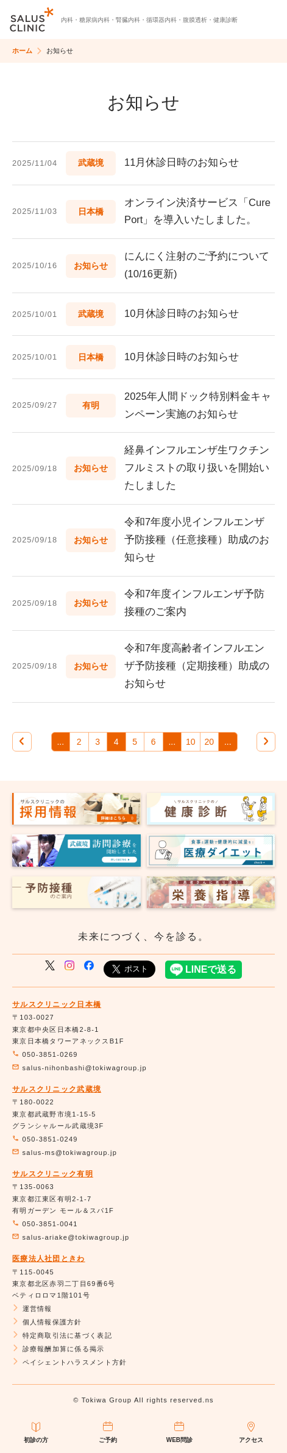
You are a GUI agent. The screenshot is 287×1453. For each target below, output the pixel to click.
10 (191, 742)
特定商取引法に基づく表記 (62, 1335)
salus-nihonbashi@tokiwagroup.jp (79, 1067)
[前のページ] (22, 741)
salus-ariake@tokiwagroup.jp (70, 1237)
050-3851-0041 (45, 1223)
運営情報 (32, 1308)
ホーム (22, 50)
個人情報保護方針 (47, 1322)
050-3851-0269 (45, 1054)
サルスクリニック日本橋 (56, 1004)
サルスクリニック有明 (52, 1174)
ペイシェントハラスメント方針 (69, 1362)
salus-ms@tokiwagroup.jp (64, 1152)
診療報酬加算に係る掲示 (58, 1348)
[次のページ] (266, 741)
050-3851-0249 (45, 1139)
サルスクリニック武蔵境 (56, 1089)
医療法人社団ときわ (48, 1258)
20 (209, 742)
